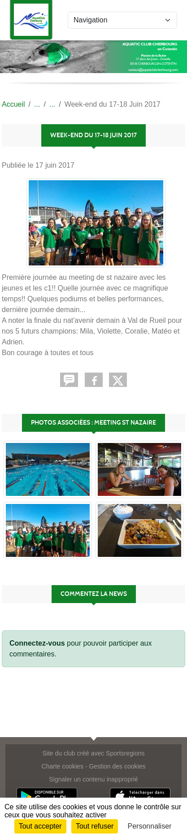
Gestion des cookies (117, 766)
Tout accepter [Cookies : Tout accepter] (40, 826)
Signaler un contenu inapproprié (93, 779)
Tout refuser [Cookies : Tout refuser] (94, 826)
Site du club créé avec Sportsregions (93, 753)
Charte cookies (62, 766)
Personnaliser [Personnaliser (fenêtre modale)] (150, 826)
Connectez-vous (37, 643)
